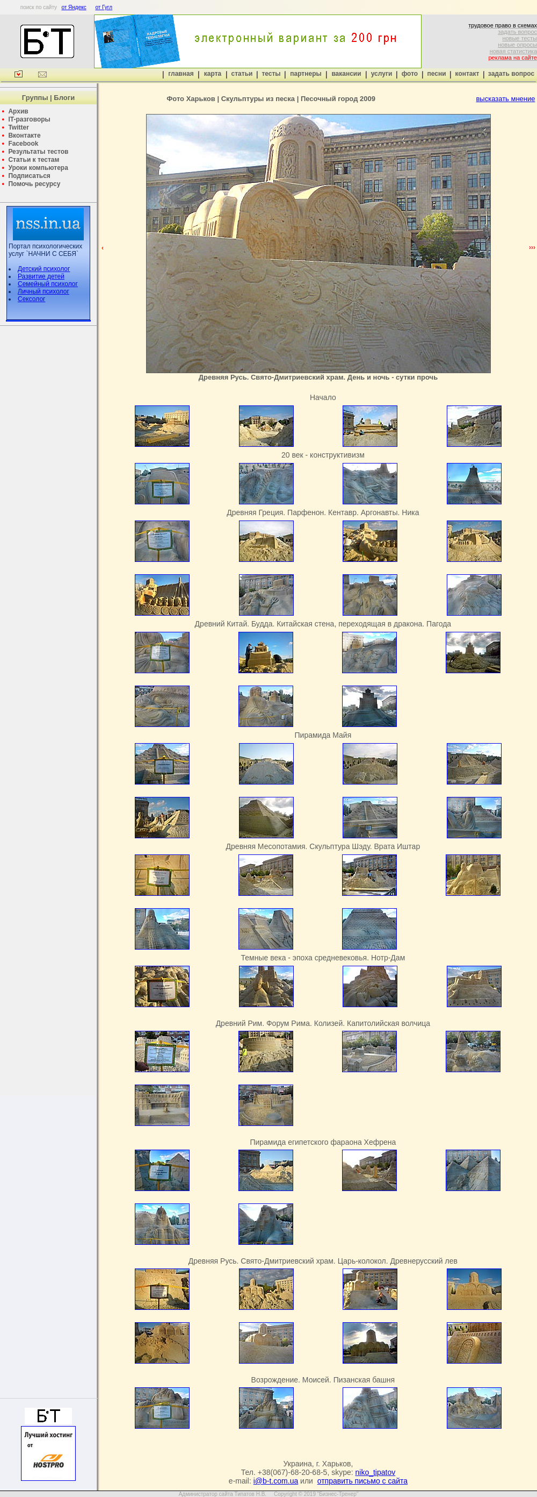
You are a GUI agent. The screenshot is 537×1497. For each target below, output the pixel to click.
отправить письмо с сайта (362, 1481)
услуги (382, 73)
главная (180, 73)
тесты (271, 73)
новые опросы (517, 44)
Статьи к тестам (33, 159)
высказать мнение (505, 99)
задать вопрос (517, 31)
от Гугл (103, 7)
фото (410, 73)
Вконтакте (24, 135)
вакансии (346, 73)
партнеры (305, 73)
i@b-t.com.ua (275, 1481)
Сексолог (31, 299)
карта (212, 73)
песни (436, 73)
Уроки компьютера (38, 168)
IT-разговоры (29, 119)
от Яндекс (73, 7)
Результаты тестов (38, 151)
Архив (18, 111)
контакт (467, 73)
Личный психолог (43, 291)
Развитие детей (41, 276)
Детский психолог (44, 269)
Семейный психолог (48, 284)
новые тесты (519, 38)
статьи (242, 73)
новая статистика (513, 51)
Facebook (23, 143)
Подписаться (29, 176)
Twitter (18, 127)
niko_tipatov (375, 1472)
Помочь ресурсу (34, 184)
